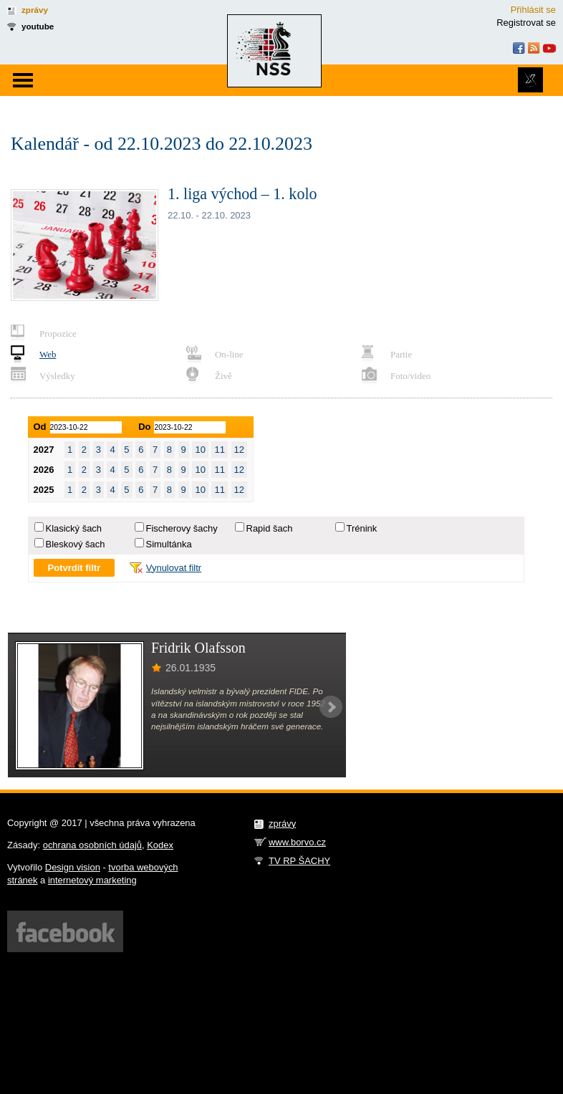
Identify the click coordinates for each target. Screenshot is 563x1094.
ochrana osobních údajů (92, 845)
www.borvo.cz (297, 842)
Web (47, 354)
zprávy (34, 9)
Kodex (160, 845)
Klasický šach (74, 528)
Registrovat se (526, 22)
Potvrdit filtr (74, 567)
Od (40, 426)
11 (219, 449)
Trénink (362, 528)
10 (200, 449)
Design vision (72, 867)
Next (330, 707)
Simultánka (169, 544)
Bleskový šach (75, 544)
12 (239, 449)
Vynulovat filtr (173, 567)
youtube (37, 26)
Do (144, 426)
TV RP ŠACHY (299, 860)
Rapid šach (269, 528)
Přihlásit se (533, 9)
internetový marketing (92, 880)
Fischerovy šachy (182, 528)
